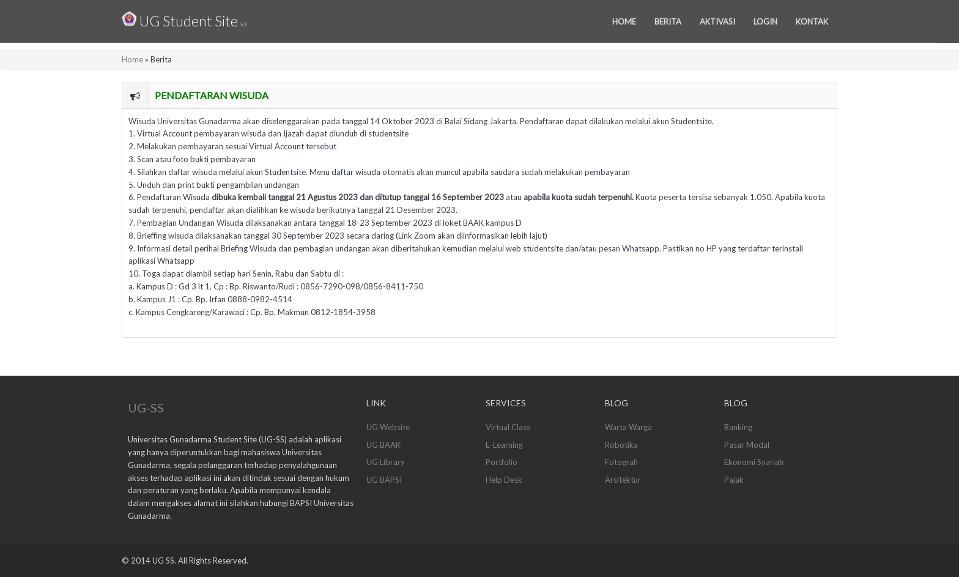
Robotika (621, 445)
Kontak (812, 19)
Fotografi (621, 462)
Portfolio (501, 462)
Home (624, 19)
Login (765, 19)
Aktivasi (717, 19)
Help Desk (504, 480)
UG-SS (146, 407)
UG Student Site (184, 18)
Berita (667, 19)
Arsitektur (623, 480)
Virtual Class (508, 427)
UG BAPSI (384, 480)
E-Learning (504, 445)
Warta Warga (628, 427)
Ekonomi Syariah (753, 462)
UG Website (388, 427)
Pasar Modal (746, 445)
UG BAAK (383, 445)
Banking (738, 427)
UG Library (385, 462)
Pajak (734, 480)
